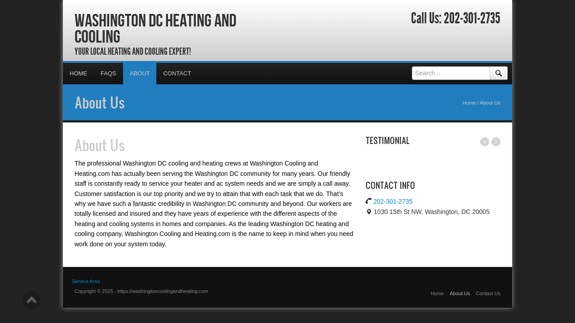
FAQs (108, 73)
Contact (177, 73)
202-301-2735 (472, 18)
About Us (100, 102)
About (140, 73)
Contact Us (488, 293)
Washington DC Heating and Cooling (155, 28)
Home (78, 73)
